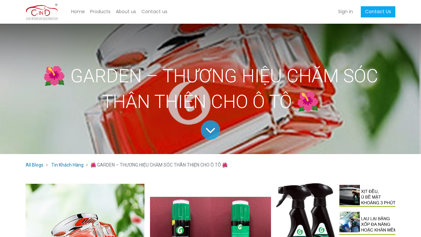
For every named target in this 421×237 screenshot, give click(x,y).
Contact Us (378, 11)
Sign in (345, 11)
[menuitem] (77, 12)
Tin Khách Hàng (67, 165)
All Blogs (34, 165)
